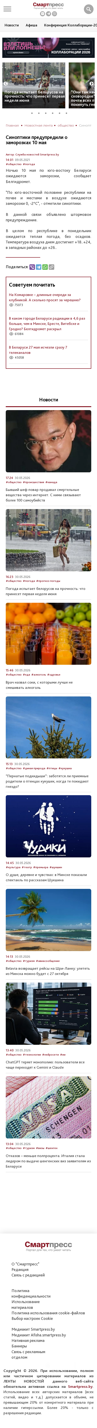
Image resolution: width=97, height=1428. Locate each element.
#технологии (32, 1054)
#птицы (51, 768)
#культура (13, 867)
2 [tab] (40, 112)
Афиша (31, 25)
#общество (14, 164)
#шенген (51, 1148)
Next (91, 83)
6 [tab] (68, 112)
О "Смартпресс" (25, 1264)
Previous (5, 83)
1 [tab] (33, 112)
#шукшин (55, 867)
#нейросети (50, 1054)
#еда (26, 674)
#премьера (40, 867)
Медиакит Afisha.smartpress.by (38, 1334)
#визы (40, 1148)
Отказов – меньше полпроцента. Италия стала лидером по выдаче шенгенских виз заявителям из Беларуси (48, 1161)
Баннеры (19, 1346)
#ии (63, 1054)
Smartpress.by (80, 1386)
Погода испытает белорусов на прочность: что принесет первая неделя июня (35, 96)
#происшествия (33, 482)
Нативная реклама (28, 1340)
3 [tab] (47, 112)
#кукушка (65, 768)
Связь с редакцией (28, 1275)
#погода (29, 164)
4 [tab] (54, 112)
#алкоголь (38, 674)
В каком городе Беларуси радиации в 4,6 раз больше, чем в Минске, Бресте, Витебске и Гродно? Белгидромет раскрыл (47, 323)
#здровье (53, 674)
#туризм (29, 961)
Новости (12, 25)
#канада (51, 482)
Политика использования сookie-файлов (48, 1312)
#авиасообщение (48, 961)
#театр (27, 867)
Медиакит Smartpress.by (33, 1329)
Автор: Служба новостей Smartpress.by (32, 154)
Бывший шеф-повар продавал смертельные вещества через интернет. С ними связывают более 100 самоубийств (43, 494)
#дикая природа (34, 768)
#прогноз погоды (48, 581)
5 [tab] (61, 112)
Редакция (20, 1269)
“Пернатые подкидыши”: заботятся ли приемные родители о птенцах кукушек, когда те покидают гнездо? (47, 781)
